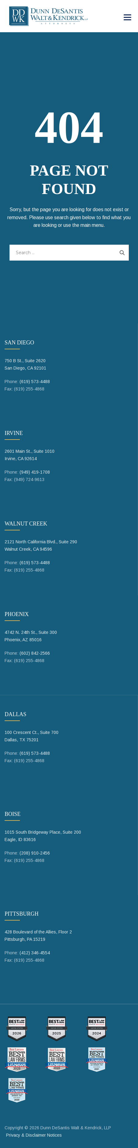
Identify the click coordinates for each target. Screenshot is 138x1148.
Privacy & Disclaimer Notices (34, 1135)
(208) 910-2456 (35, 853)
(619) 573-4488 (35, 381)
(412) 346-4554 (35, 952)
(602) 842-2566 (35, 653)
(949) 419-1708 (35, 472)
